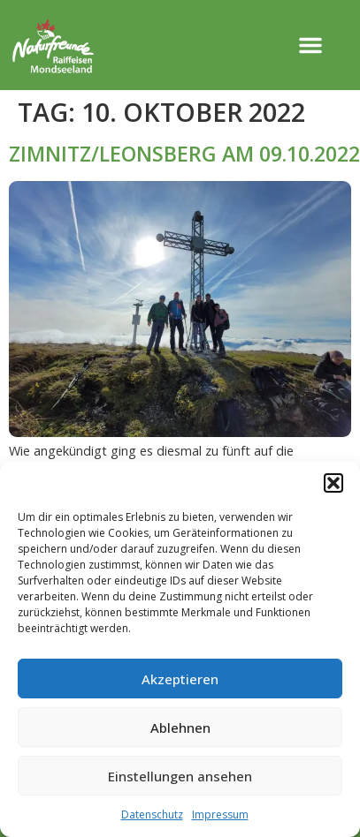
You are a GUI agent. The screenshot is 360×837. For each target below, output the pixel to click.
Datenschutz (152, 814)
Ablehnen (180, 727)
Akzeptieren (180, 679)
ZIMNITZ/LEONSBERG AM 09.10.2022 (184, 154)
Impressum (220, 814)
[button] (333, 483)
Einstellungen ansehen (180, 776)
